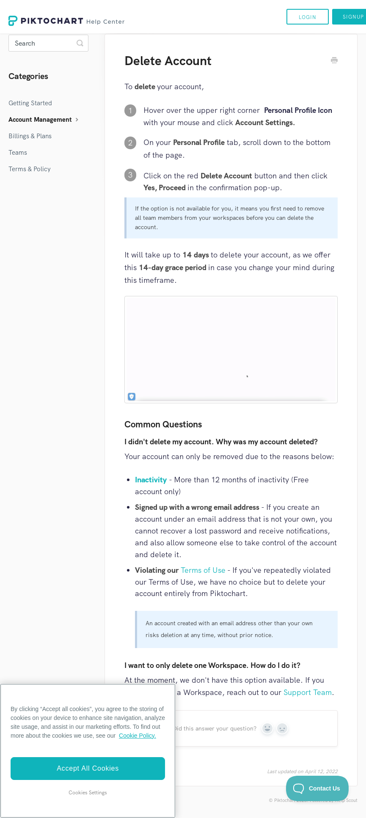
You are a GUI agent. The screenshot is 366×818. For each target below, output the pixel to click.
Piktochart (284, 800)
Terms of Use (203, 570)
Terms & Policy (29, 169)
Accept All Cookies (88, 768)
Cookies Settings (88, 792)
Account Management (44, 119)
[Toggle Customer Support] (317, 788)
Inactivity (151, 479)
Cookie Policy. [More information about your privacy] (137, 735)
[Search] (48, 43)
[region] (88, 751)
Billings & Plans (30, 136)
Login (307, 17)
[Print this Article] (334, 61)
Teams (17, 152)
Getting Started (30, 103)
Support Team (307, 692)
